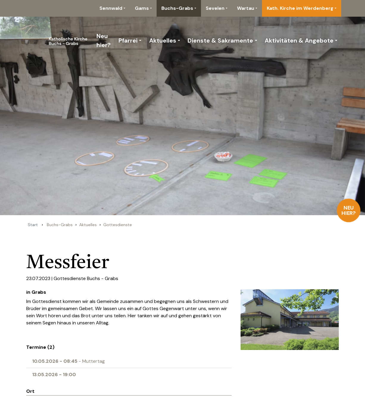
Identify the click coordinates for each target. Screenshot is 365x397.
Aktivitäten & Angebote (299, 40)
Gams (142, 8)
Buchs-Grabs (177, 8)
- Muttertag (68, 361)
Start (33, 224)
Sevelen (215, 8)
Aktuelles (162, 40)
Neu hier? (348, 210)
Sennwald (110, 8)
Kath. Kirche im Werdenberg (300, 8)
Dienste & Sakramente (220, 40)
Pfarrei (128, 40)
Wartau (245, 8)
